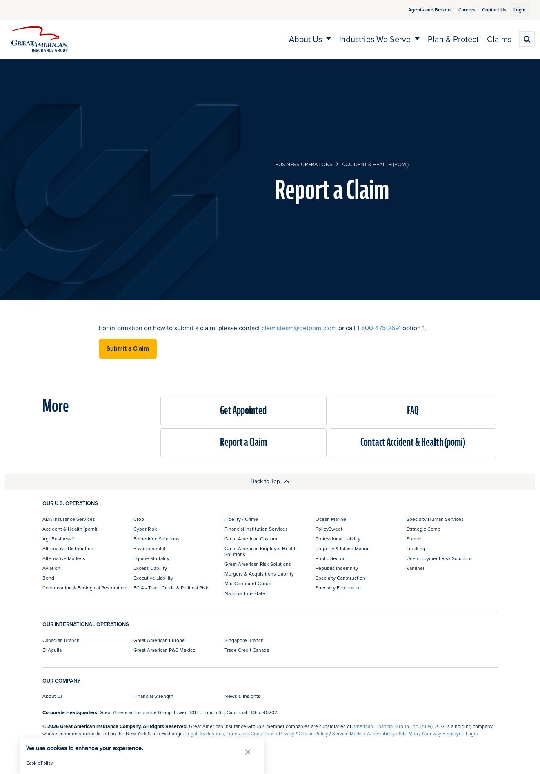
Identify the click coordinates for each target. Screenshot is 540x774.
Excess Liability (150, 568)
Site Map (408, 733)
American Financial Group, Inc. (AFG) (392, 726)
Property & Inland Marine (343, 548)
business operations (304, 164)
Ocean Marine (331, 519)
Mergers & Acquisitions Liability (259, 573)
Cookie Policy (313, 733)
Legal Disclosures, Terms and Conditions (230, 733)
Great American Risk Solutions (257, 563)
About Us (52, 695)
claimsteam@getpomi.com (299, 327)
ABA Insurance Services (68, 519)
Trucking (416, 548)
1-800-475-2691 (379, 327)
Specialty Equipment (338, 587)
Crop (138, 519)
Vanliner (415, 568)
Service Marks (347, 733)
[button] (248, 751)
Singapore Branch (244, 640)
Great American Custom (250, 538)
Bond (48, 577)
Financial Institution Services (256, 528)
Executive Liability (153, 577)
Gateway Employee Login (450, 733)
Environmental (149, 548)
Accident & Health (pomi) (375, 164)
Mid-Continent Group (247, 583)
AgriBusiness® (58, 538)
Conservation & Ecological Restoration (84, 587)
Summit (415, 538)
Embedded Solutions (156, 538)
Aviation (51, 568)
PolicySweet (329, 528)
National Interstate (244, 593)
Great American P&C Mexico (164, 649)
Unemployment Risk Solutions (440, 558)
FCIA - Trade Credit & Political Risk (170, 587)
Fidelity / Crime (241, 519)
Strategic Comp (423, 528)
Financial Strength (153, 695)
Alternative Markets (63, 558)
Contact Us (485, 9)
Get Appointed (243, 410)
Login (516, 9)
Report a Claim (243, 442)
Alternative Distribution (67, 548)
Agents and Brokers (420, 9)
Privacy (286, 733)
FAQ (413, 410)
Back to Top (270, 481)
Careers (457, 9)
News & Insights (242, 695)
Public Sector (330, 558)
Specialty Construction (340, 577)
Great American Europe (159, 640)
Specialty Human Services (435, 519)
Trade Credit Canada (246, 649)
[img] (39, 39)
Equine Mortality (151, 558)
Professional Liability (338, 538)
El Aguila (52, 649)
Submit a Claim (128, 348)
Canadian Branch (61, 640)
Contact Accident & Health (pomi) (412, 442)
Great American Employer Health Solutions (260, 551)
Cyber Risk (145, 528)
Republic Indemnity (337, 568)
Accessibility (381, 733)
